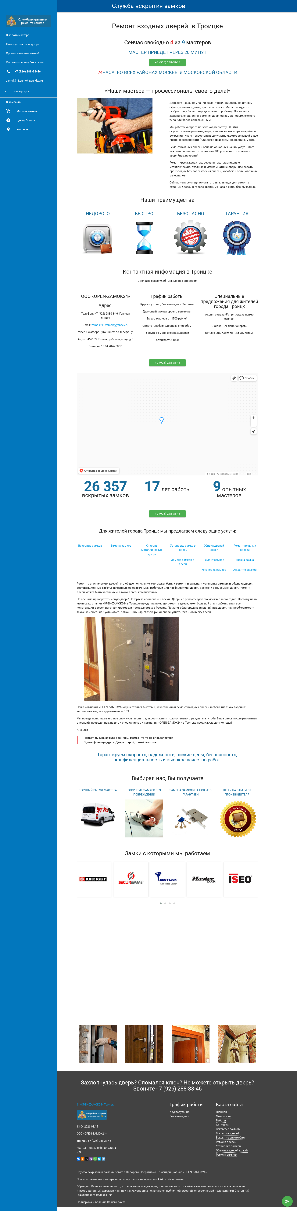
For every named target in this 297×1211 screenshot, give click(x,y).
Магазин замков (22, 111)
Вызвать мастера (17, 35)
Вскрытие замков (90, 545)
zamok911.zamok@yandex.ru (24, 80)
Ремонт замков (213, 560)
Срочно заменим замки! (22, 53)
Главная (221, 1112)
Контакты (17, 129)
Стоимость (223, 1116)
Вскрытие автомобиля (231, 1137)
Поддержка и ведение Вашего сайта (101, 1202)
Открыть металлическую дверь (152, 550)
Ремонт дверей (226, 1142)
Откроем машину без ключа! (25, 62)
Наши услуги (16, 91)
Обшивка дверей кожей (232, 1150)
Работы (221, 1120)
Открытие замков (245, 569)
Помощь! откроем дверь (22, 44)
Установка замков (213, 569)
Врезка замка (245, 560)
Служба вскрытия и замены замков (101, 1172)
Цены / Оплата (20, 120)
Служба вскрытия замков (148, 5)
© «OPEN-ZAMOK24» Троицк (95, 1104)
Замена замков (121, 545)
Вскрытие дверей (227, 1133)
